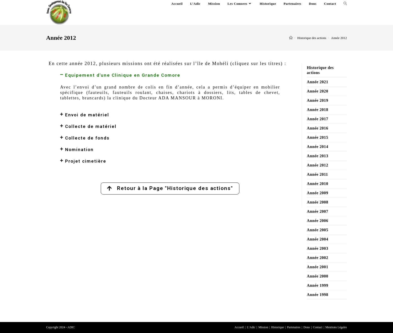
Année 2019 (317, 100)
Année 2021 (317, 82)
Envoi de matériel (108, 116)
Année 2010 (317, 184)
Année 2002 (317, 258)
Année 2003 (317, 248)
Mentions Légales (336, 327)
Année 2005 (317, 230)
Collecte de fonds (108, 133)
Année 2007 (317, 211)
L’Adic (251, 327)
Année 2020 (317, 91)
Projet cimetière (107, 150)
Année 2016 (317, 128)
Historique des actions (320, 70)
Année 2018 (317, 110)
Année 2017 (317, 119)
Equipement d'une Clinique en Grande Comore (135, 86)
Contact (317, 327)
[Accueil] (290, 38)
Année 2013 (317, 156)
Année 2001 (317, 267)
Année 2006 (317, 220)
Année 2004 (317, 239)
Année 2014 (317, 146)
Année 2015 (317, 137)
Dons (307, 327)
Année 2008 (317, 202)
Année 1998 (317, 294)
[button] (170, 86)
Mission (263, 327)
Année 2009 (317, 193)
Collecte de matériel (111, 124)
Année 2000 (317, 276)
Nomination (102, 142)
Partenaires (293, 327)
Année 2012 (339, 38)
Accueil (239, 327)
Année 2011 (317, 174)
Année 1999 (317, 285)
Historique (277, 327)
